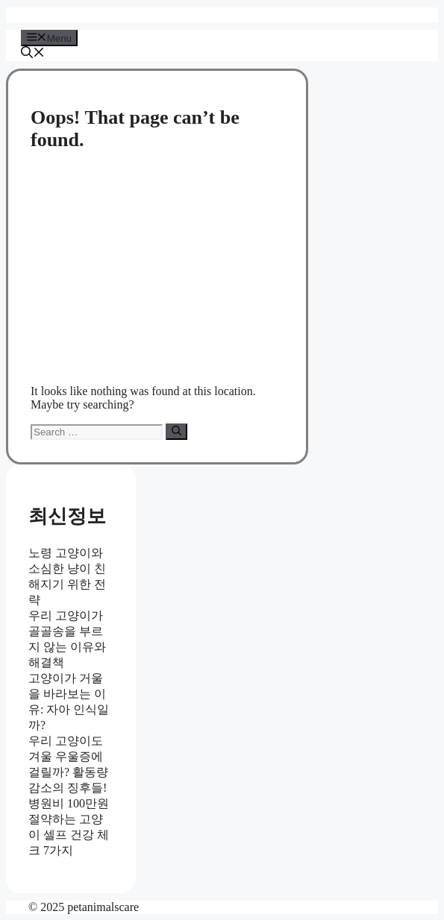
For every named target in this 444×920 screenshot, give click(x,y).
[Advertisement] (157, 268)
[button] (33, 54)
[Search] (176, 431)
